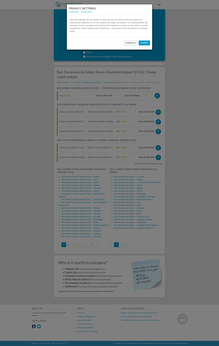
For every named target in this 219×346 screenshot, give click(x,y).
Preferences (131, 43)
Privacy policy (86, 12)
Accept (144, 43)
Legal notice (74, 12)
